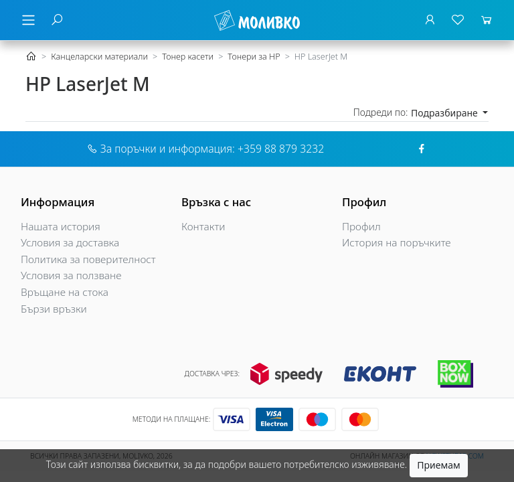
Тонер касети (187, 56)
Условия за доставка (70, 243)
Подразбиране (445, 112)
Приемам (438, 465)
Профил (361, 227)
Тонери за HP (254, 56)
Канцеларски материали (99, 56)
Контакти (203, 227)
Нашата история (60, 227)
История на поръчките (396, 243)
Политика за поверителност (88, 259)
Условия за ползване (71, 275)
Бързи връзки (54, 309)
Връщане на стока (64, 292)
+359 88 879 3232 (281, 148)
